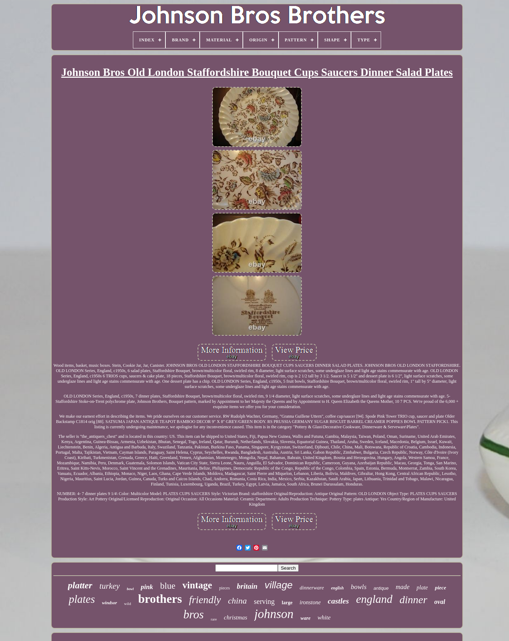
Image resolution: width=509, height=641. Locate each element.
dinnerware (312, 587)
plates (82, 599)
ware (305, 618)
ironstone (310, 602)
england (374, 599)
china (237, 600)
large (287, 602)
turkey (109, 586)
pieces (224, 588)
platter (80, 585)
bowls (358, 586)
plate (422, 587)
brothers (160, 598)
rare (214, 619)
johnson (273, 614)
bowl (130, 589)
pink (147, 586)
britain (247, 586)
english (337, 588)
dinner (413, 599)
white (323, 617)
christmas (235, 617)
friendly (205, 599)
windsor (109, 602)
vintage (197, 585)
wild (127, 603)
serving (264, 601)
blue (167, 585)
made (402, 586)
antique (381, 588)
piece (440, 587)
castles (338, 600)
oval (439, 601)
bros (193, 614)
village (278, 585)
